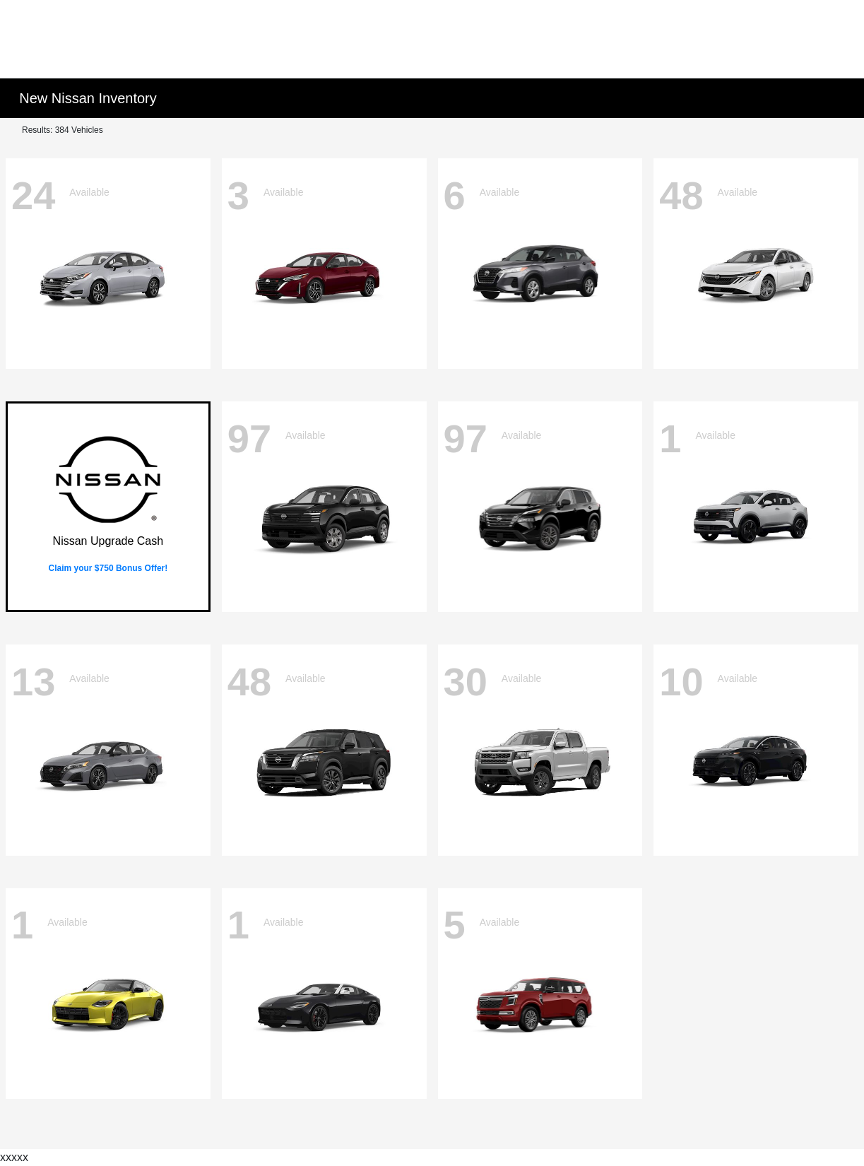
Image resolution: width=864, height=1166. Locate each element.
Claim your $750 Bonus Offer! (108, 568)
